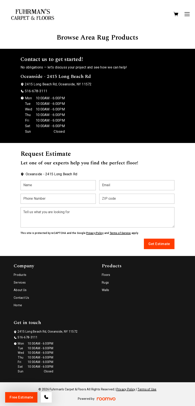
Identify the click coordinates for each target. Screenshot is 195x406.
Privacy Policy (94, 233)
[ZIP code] (136, 199)
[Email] (136, 185)
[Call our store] (46, 397)
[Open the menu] (187, 14)
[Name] (58, 185)
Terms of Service (120, 233)
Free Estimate (21, 397)
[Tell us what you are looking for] (97, 217)
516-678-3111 (36, 91)
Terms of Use (146, 389)
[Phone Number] (58, 199)
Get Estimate (159, 244)
